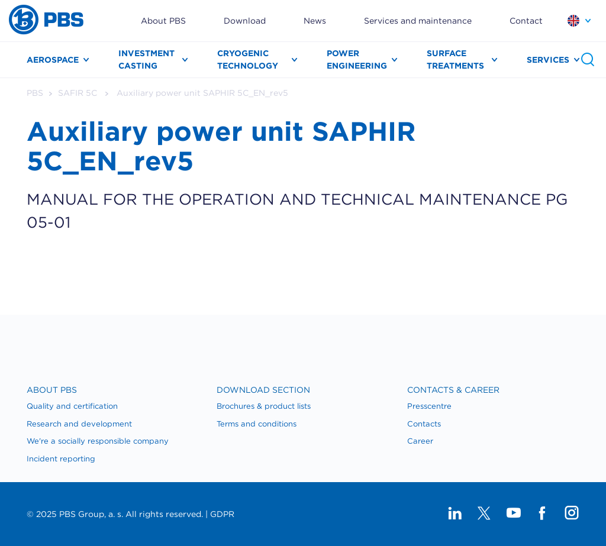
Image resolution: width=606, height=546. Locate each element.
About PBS (163, 20)
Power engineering (357, 59)
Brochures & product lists (264, 406)
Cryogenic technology (247, 59)
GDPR (222, 514)
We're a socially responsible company (98, 441)
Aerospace (53, 59)
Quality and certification (72, 406)
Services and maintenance (418, 20)
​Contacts (424, 423)
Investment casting (146, 59)
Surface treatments (455, 59)
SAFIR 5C (77, 93)
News (315, 20)
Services (548, 59)
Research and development (79, 423)
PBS (35, 93)
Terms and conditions (256, 423)
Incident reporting (61, 458)
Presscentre (429, 406)
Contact (526, 20)
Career (420, 441)
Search (587, 59)
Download (245, 20)
